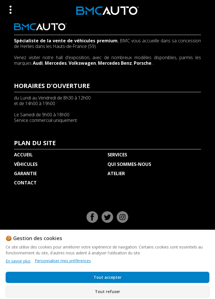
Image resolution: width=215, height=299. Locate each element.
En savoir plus (18, 286)
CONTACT (25, 182)
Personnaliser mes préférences (63, 286)
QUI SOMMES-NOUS (129, 164)
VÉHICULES (26, 164)
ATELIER (116, 173)
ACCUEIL (23, 154)
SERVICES (117, 154)
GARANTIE (25, 173)
